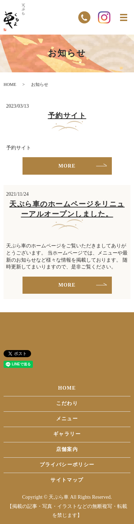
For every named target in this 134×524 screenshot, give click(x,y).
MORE (67, 166)
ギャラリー (67, 434)
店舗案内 (67, 449)
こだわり (67, 403)
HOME (10, 84)
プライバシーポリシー (67, 464)
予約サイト (67, 115)
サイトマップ (66, 480)
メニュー (67, 418)
